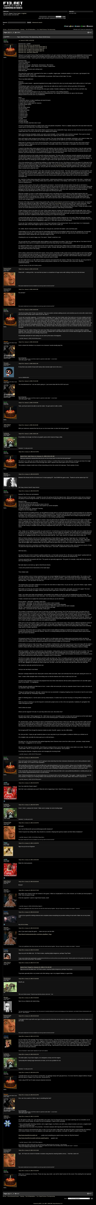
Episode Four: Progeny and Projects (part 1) (31, 49)
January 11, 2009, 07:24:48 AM (28, 402)
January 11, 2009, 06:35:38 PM (29, 474)
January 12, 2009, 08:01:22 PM (29, 1072)
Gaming (22, 29)
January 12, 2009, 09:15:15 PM (29, 1094)
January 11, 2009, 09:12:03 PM (29, 757)
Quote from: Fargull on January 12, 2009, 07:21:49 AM (35, 967)
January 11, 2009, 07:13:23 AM (28, 381)
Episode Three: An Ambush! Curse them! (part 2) (32, 48)
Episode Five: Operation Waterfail (28, 52)
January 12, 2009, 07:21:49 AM (29, 949)
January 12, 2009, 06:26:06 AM (29, 881)
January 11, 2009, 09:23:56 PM (29, 782)
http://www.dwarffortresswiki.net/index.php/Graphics (33, 1138)
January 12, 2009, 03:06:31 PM (29, 1054)
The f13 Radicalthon (30, 29)
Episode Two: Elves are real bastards (29, 45)
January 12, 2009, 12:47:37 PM (29, 1036)
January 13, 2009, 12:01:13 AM (29, 1150)
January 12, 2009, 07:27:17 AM (29, 962)
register (24, 13)
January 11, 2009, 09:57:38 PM (29, 804)
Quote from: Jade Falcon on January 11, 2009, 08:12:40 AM (37, 456)
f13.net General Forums (13, 29)
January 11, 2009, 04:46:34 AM (28, 289)
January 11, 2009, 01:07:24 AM (28, 269)
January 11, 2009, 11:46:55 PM (29, 843)
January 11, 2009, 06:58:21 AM (28, 363)
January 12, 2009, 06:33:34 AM (29, 912)
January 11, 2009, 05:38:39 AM (28, 309)
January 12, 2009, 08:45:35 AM (29, 1016)
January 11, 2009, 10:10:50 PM (29, 822)
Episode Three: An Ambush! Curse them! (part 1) (32, 46)
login (18, 13)
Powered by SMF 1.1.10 (38, 1203)
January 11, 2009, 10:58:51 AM (28, 433)
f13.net (4, 29)
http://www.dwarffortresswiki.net (27, 1135)
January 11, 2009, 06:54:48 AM (28, 342)
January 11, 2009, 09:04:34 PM (29, 490)
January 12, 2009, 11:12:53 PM (29, 1116)
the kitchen (59, 165)
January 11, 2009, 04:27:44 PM (29, 451)
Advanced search (37, 22)
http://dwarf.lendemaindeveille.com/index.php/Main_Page (35, 934)
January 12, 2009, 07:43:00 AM (29, 978)
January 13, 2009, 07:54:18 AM (29, 1170)
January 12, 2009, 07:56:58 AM (29, 997)
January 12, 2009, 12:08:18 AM (29, 859)
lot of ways (58, 203)
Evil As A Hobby (24, 924)
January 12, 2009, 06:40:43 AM (29, 928)
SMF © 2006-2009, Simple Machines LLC (54, 1203)
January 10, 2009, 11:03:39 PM (26, 40)
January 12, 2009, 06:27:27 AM (29, 890)
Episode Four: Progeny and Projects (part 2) (31, 51)
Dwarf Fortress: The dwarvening (47, 29)
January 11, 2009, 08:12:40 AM (28, 425)
